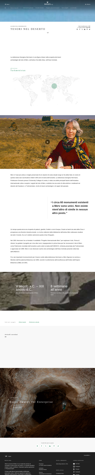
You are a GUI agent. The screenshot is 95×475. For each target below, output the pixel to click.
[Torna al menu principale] (5, 8)
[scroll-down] (47, 31)
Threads (76, 473)
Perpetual (45, 468)
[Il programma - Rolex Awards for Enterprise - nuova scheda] (17, 407)
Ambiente (45, 472)
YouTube (76, 467)
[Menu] (7, 4)
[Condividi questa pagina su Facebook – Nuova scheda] (41, 446)
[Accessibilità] (86, 456)
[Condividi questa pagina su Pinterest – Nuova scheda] (54, 446)
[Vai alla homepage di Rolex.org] (47, 3)
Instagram (76, 470)
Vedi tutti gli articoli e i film (62, 467)
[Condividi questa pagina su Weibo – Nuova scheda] (58, 446)
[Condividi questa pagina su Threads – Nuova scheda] (37, 446)
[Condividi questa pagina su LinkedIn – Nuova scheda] (50, 446)
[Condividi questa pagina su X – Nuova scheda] (45, 446)
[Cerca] (87, 4)
